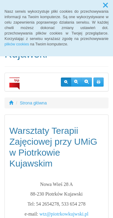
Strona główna (33, 103)
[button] (105, 5)
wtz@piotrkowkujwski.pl (64, 213)
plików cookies (17, 44)
